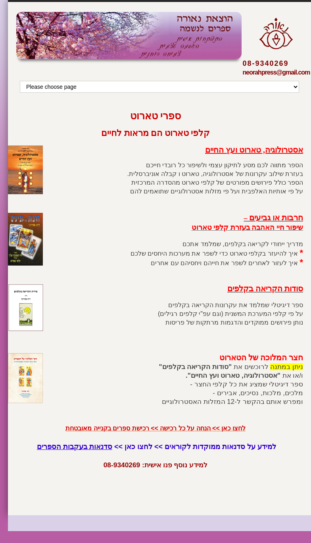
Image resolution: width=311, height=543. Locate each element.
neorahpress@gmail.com (276, 72)
